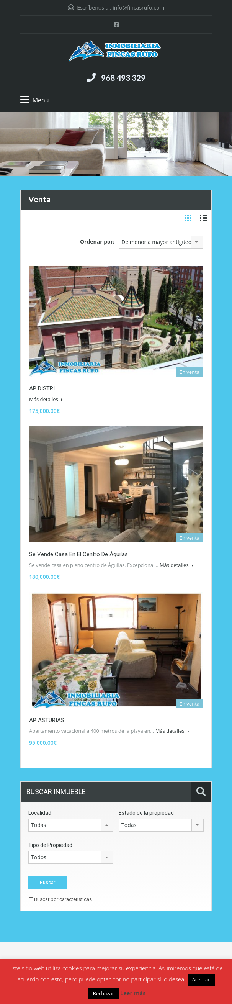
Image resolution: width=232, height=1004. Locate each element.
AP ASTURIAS (46, 720)
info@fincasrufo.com (138, 7)
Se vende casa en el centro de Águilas (78, 554)
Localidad (39, 813)
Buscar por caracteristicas (60, 899)
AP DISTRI (42, 388)
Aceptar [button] (201, 979)
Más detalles (46, 399)
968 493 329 (123, 77)
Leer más (132, 993)
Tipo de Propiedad (50, 845)
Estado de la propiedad (146, 813)
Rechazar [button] (103, 993)
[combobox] (161, 242)
